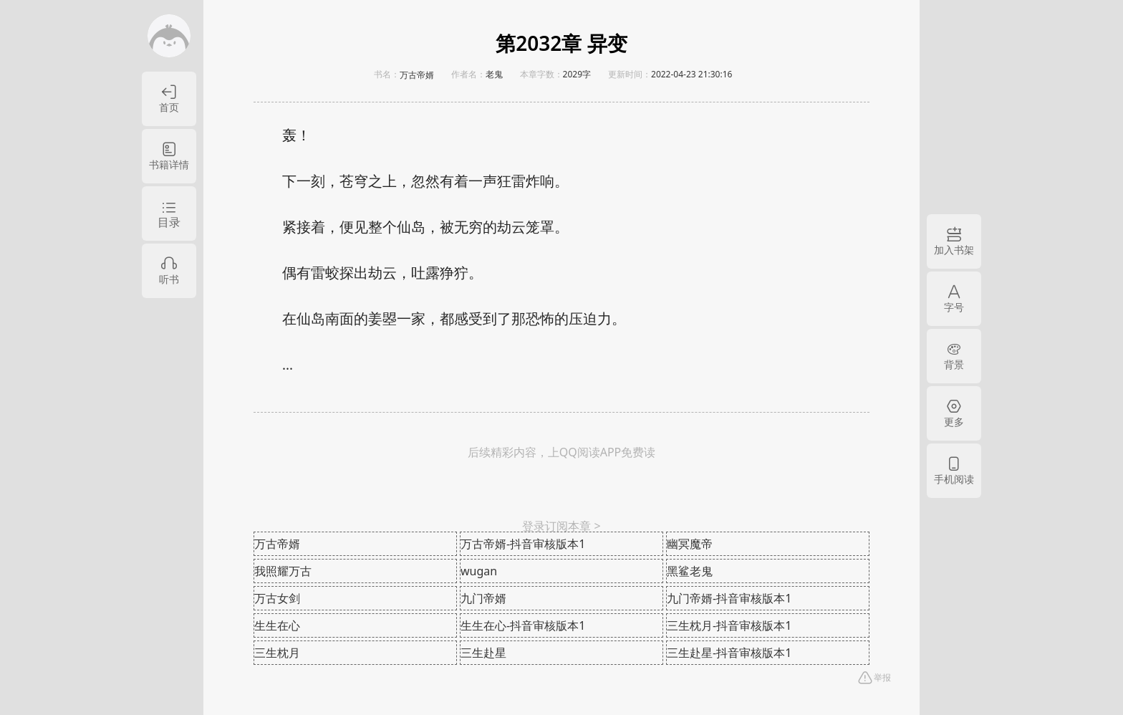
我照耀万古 (283, 571)
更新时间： (629, 74)
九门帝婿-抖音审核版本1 (729, 598)
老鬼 (494, 74)
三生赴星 (483, 653)
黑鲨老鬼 (690, 571)
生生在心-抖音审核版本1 (523, 625)
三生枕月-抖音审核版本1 (729, 625)
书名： (387, 74)
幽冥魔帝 (690, 544)
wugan (479, 571)
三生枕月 (277, 653)
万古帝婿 (417, 75)
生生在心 (277, 625)
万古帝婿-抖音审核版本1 (523, 544)
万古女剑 (277, 598)
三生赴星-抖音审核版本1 (729, 653)
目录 (169, 222)
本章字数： (541, 74)
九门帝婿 (483, 598)
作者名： (468, 74)
